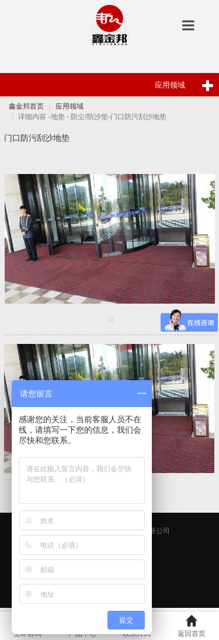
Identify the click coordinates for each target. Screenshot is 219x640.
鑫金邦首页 (26, 106)
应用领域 (69, 106)
